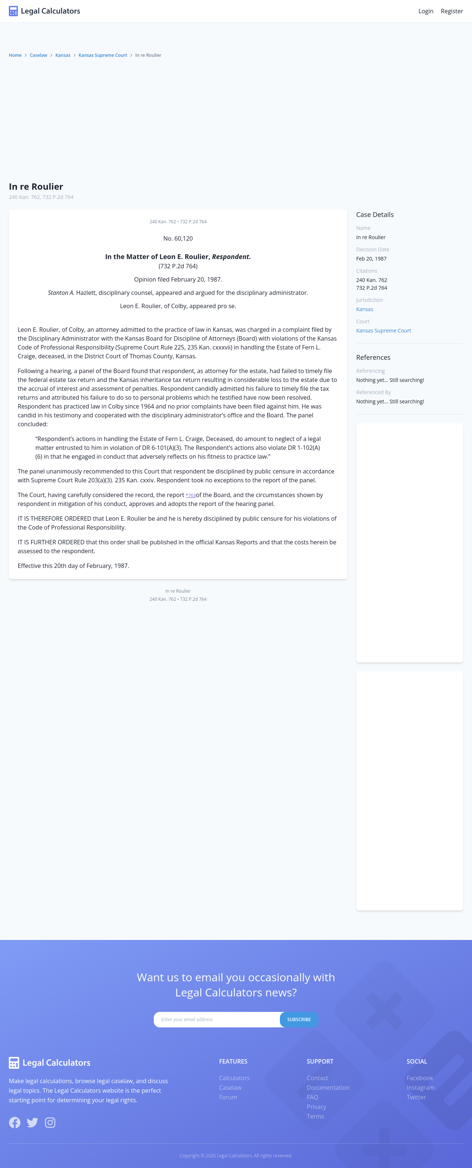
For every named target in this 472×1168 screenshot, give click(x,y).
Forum (228, 1097)
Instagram (420, 1087)
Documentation (328, 1087)
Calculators (234, 1078)
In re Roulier (36, 186)
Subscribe (299, 1019)
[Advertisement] (236, 119)
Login (426, 11)
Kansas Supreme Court (103, 55)
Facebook (420, 1078)
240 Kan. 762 (24, 196)
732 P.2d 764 (57, 196)
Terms (315, 1116)
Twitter (416, 1097)
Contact (317, 1078)
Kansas (62, 55)
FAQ (312, 1097)
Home (15, 55)
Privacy (316, 1107)
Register (452, 11)
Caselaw (38, 55)
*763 (191, 495)
